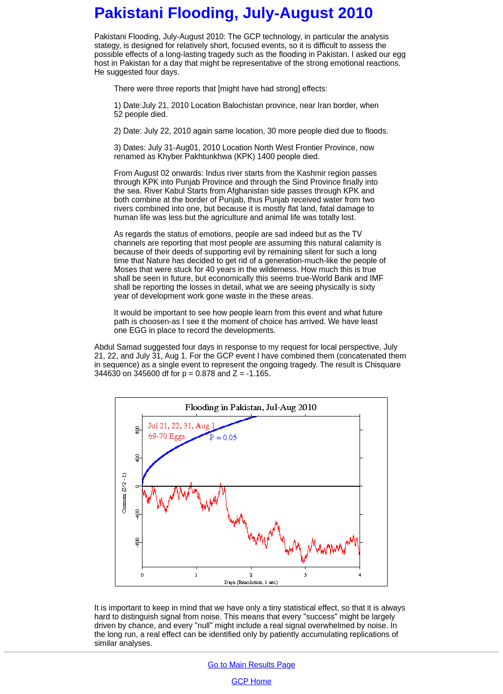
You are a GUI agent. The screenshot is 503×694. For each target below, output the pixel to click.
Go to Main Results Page (251, 665)
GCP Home (251, 681)
